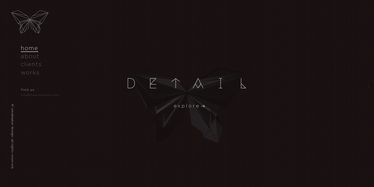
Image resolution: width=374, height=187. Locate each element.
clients (31, 64)
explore (187, 106)
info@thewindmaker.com (40, 95)
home (29, 48)
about (30, 56)
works (30, 72)
